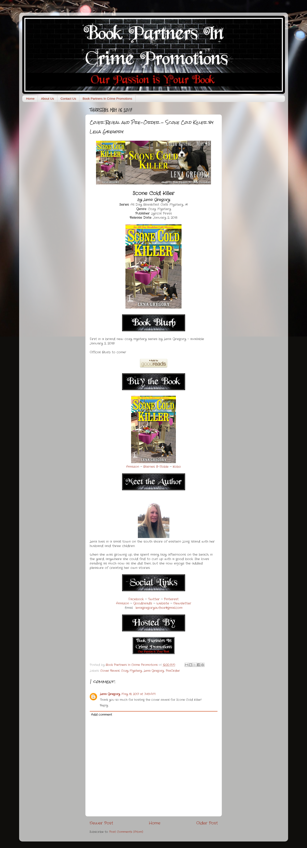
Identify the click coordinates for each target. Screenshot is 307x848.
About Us (47, 98)
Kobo (177, 466)
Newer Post (101, 823)
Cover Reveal (110, 671)
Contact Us (68, 98)
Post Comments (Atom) (126, 832)
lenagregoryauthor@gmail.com (159, 608)
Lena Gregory (154, 671)
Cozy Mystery (131, 671)
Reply (104, 706)
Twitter (154, 599)
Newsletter (182, 603)
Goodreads (142, 603)
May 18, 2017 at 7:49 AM (138, 694)
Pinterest (171, 599)
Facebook (136, 599)
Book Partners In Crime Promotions (107, 98)
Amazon (132, 466)
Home (30, 98)
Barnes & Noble (156, 466)
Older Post (207, 823)
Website (162, 603)
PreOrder (173, 671)
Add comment (101, 715)
